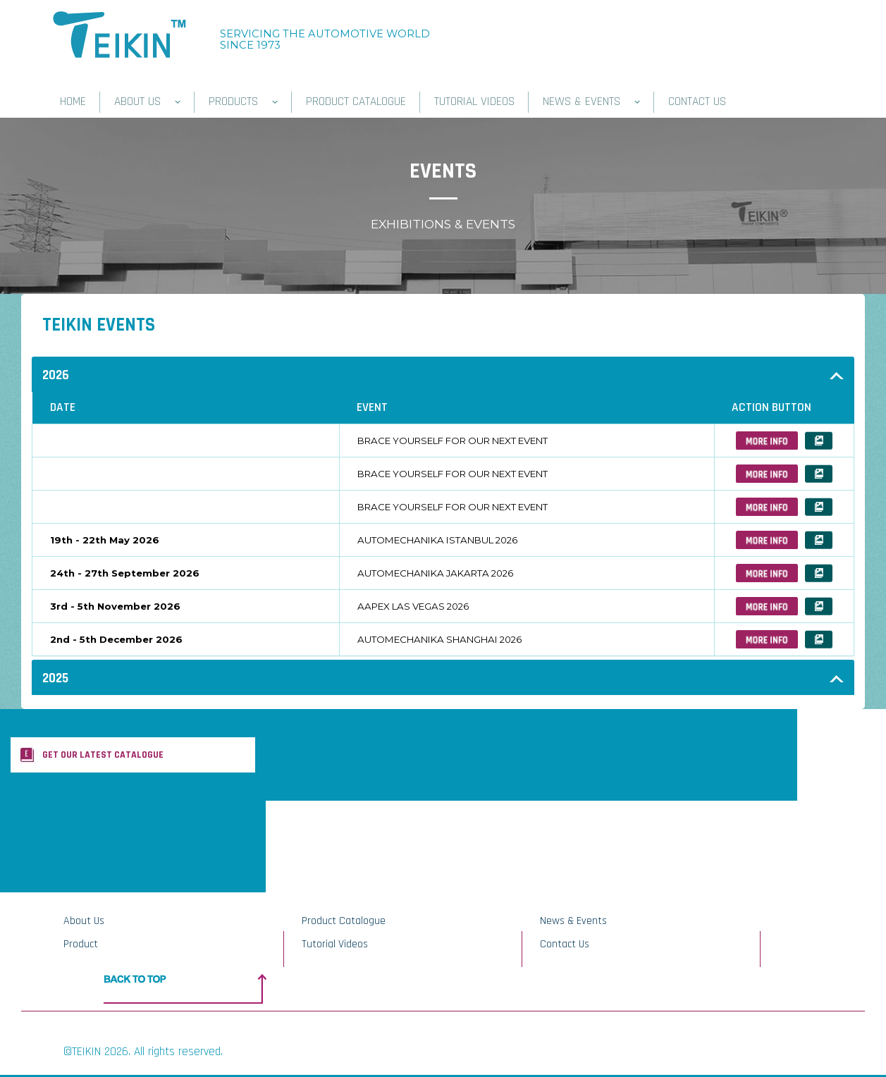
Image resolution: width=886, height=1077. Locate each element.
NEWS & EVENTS (591, 101)
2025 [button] (55, 678)
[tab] (443, 374)
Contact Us (564, 944)
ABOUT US (147, 101)
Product (80, 944)
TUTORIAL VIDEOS (474, 101)
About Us (83, 920)
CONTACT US (697, 101)
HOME (73, 101)
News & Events (573, 920)
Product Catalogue (344, 920)
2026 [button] (55, 375)
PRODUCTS (243, 101)
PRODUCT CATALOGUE (356, 101)
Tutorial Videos (335, 944)
